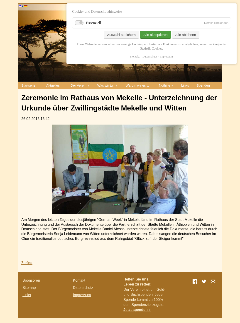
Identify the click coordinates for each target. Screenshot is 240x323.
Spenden (203, 85)
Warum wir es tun (138, 85)
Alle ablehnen (185, 35)
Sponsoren (31, 280)
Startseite (28, 85)
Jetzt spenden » (137, 310)
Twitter (204, 281)
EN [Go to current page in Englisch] (21, 6)
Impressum (82, 295)
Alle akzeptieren (155, 35)
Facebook (194, 281)
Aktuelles (53, 85)
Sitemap (29, 288)
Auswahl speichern (121, 35)
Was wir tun (106, 85)
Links (185, 85)
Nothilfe (164, 85)
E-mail (213, 281)
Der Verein (78, 85)
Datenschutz (83, 288)
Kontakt (79, 280)
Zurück (26, 263)
